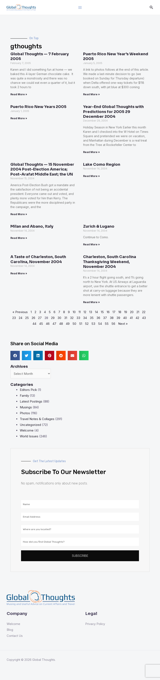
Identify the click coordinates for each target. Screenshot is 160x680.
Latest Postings (31, 401)
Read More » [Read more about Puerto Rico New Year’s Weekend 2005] (91, 94)
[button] (15, 355)
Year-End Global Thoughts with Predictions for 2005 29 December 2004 (113, 111)
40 (125, 318)
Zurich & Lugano (98, 226)
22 (143, 312)
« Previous (20, 312)
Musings (26, 407)
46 (48, 324)
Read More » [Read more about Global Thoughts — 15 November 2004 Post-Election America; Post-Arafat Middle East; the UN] (18, 214)
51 (80, 324)
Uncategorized (30, 425)
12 (85, 312)
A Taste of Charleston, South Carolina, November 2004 (38, 259)
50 (74, 324)
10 (74, 312)
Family (24, 396)
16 (108, 312)
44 (34, 324)
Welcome (27, 430)
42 (137, 318)
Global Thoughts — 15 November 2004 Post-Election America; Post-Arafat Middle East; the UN (42, 169)
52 (87, 324)
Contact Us (15, 635)
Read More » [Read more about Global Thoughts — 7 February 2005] (18, 94)
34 (85, 318)
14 (96, 312)
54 (100, 324)
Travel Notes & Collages (37, 419)
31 (65, 318)
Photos (25, 413)
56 (113, 324)
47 (54, 324)
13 (90, 312)
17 (113, 312)
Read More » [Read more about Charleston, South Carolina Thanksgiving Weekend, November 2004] (91, 302)
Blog (10, 630)
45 (41, 324)
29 (53, 318)
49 (68, 324)
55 (107, 324)
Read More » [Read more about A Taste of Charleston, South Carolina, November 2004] (18, 273)
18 (119, 312)
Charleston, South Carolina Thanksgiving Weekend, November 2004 (109, 262)
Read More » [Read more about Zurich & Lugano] (91, 244)
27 (40, 318)
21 (137, 312)
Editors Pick (28, 390)
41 (131, 318)
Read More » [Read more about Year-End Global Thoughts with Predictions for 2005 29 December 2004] (91, 152)
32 (72, 318)
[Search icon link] (151, 7)
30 (59, 318)
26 (33, 318)
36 (98, 318)
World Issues (29, 436)
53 (93, 324)
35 (92, 318)
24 (20, 318)
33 (78, 318)
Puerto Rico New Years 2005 (38, 106)
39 (118, 318)
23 (14, 318)
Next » (123, 324)
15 (102, 312)
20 (132, 312)
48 (61, 324)
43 (144, 318)
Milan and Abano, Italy (31, 226)
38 (112, 318)
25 (27, 318)
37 (105, 318)
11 (80, 312)
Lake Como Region (101, 164)
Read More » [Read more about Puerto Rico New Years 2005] (18, 118)
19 (125, 312)
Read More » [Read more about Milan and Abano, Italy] (18, 238)
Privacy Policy (95, 624)
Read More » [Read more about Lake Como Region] (91, 176)
